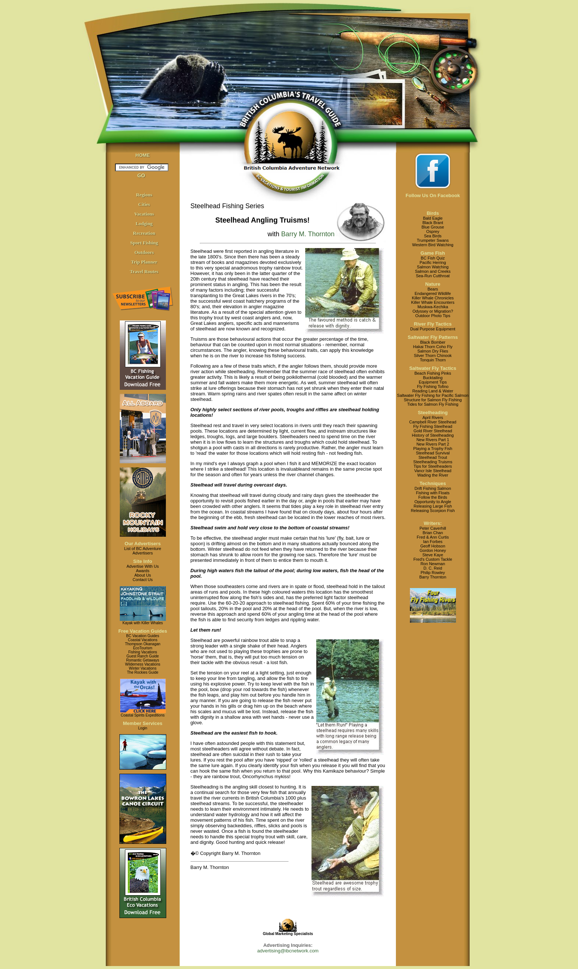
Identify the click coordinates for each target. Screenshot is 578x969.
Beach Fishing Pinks (432, 373)
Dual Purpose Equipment (432, 329)
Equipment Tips (433, 382)
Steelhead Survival (433, 453)
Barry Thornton (432, 577)
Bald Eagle (432, 218)
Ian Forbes (433, 541)
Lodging (144, 223)
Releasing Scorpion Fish (433, 510)
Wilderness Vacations (142, 664)
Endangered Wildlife (433, 293)
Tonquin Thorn (433, 360)
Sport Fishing (144, 242)
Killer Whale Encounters (432, 302)
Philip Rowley (433, 572)
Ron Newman (433, 563)
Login (142, 728)
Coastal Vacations (142, 640)
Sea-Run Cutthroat (433, 276)
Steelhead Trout (432, 457)
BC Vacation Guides (142, 636)
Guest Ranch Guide (142, 656)
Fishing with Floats (432, 493)
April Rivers (432, 417)
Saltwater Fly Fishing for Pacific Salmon (433, 395)
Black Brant (432, 222)
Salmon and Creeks (433, 271)
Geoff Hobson (432, 546)
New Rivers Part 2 (433, 444)
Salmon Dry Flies (432, 351)
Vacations (144, 214)
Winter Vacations (143, 668)
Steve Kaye (432, 555)
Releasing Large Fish (433, 506)
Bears (433, 289)
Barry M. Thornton (308, 234)
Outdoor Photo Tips (432, 315)
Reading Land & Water (432, 391)
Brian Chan (432, 532)
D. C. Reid (433, 568)
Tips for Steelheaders (433, 466)
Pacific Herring (432, 262)
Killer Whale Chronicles (433, 298)
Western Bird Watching (432, 245)
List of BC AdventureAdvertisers (142, 550)
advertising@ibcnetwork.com (287, 950)
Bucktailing (432, 377)
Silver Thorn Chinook (433, 355)
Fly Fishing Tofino (432, 386)
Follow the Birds (432, 497)
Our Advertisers (143, 543)
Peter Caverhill (432, 528)
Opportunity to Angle (432, 501)
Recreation (144, 233)
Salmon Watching (433, 267)
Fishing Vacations (142, 652)
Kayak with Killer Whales (142, 623)
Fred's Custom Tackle (432, 559)
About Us (142, 575)
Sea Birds (433, 236)
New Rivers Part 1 (433, 439)
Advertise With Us (142, 566)
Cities (144, 204)
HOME (143, 155)
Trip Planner (144, 262)
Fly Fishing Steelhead (432, 426)
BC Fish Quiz (433, 258)
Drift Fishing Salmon (432, 488)
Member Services (143, 723)
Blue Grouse (432, 227)
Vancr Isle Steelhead (433, 470)
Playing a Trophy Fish (432, 448)
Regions (144, 194)
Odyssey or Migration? (432, 311)
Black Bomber (432, 342)
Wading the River (432, 475)
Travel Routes (144, 271)
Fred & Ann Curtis (433, 537)
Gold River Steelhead (433, 431)
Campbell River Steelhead (432, 422)
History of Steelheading (433, 435)
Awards (142, 570)
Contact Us (143, 579)
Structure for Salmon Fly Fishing (433, 400)
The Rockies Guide (142, 672)
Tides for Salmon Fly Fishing (433, 404)
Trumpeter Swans (433, 240)
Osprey (432, 231)
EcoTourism (142, 648)
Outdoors (144, 252)
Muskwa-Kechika (432, 307)
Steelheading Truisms (432, 462)
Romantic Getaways (142, 660)
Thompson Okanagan (142, 644)
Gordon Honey (432, 550)
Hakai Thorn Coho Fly (433, 346)
